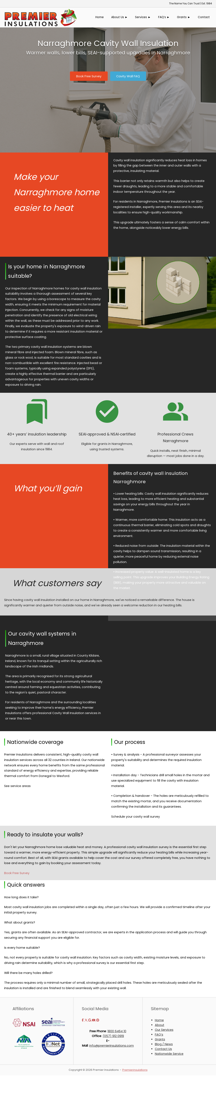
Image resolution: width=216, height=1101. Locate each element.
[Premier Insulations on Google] (90, 1020)
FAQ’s (159, 1034)
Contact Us (163, 1049)
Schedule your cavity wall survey (135, 816)
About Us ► (119, 17)
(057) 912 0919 (113, 1036)
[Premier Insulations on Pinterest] (97, 1020)
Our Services (164, 1030)
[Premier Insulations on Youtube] (94, 1020)
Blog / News (164, 1044)
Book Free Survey (16, 873)
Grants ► (183, 17)
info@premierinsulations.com (111, 1045)
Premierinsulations (135, 1070)
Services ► (143, 17)
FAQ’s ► (164, 17)
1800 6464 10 (116, 1031)
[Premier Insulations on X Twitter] (86, 1020)
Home (99, 17)
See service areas (17, 786)
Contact (204, 17)
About (159, 1025)
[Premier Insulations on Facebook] (83, 1020)
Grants (160, 1039)
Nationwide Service (169, 1054)
